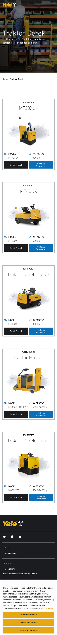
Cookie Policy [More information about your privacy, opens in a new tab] (47, 610)
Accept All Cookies (28, 631)
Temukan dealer (9, 553)
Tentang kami (8, 569)
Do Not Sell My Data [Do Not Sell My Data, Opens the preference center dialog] (28, 616)
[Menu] (53, 5)
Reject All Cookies (28, 624)
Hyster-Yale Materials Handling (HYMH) (20, 573)
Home (5, 79)
